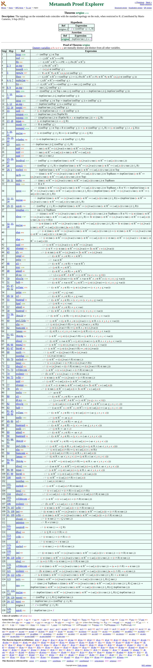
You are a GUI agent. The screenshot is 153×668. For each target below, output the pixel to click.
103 (9, 497)
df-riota (105, 650)
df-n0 (111, 655)
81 (8, 411)
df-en (99, 652)
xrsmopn (43, 661)
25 (8, 159)
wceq (55, 619)
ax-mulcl (141, 631)
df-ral (52, 642)
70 (12, 359)
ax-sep (21, 631)
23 (8, 144)
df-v (100, 642)
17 (8, 121)
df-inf (12, 655)
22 (8, 141)
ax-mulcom (20, 634)
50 (8, 278)
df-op (73, 645)
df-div (92, 655)
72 (8, 366)
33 (12, 198)
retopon (19, 114)
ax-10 (123, 629)
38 (8, 226)
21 (8, 134)
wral (75, 619)
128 (9, 609)
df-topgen (55, 657)
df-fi (138, 652)
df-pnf (21, 655)
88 (12, 439)
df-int (91, 645)
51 (8, 282)
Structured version (121, 8)
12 (8, 107)
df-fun (43, 650)
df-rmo (72, 642)
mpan (18, 121)
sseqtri (19, 107)
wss (122, 619)
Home (11, 8)
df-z (120, 655)
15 (8, 110)
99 (12, 473)
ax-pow (41, 631)
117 (8, 554)
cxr (140, 622)
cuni (142, 619)
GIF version (148, 8)
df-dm (93, 647)
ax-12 (141, 629)
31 (12, 180)
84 (12, 414)
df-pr (64, 645)
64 (8, 337)
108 (12, 511)
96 (8, 462)
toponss (19, 117)
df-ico (19, 400)
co (98, 622)
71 (8, 370)
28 (8, 165)
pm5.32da (21, 320)
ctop (97, 625)
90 (8, 436)
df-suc (23, 650)
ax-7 (98, 629)
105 (9, 500)
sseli (18, 110)
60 (8, 320)
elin (18, 324)
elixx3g (19, 278)
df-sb (116, 640)
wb (18, 619)
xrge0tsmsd (84, 661)
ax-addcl (116, 631)
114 (8, 538)
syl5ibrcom (21, 370)
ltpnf (18, 303)
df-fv (95, 650)
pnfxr (18, 259)
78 (8, 388)
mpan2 (19, 344)
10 (10, 94)
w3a (44, 619)
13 (10, 104)
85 (8, 439)
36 (8, 597)
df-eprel (11, 647)
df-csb (118, 642)
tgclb (18, 175)
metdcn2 (70, 661)
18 (12, 121)
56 (12, 314)
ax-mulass (47, 634)
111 (8, 525)
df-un (136, 642)
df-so (30, 647)
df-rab (91, 642)
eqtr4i (19, 206)
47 (12, 286)
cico (43, 625)
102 (9, 487)
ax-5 (81, 629)
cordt (84, 625)
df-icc (32, 657)
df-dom (109, 652)
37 (8, 591)
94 (8, 453)
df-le (61, 655)
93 (8, 459)
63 (12, 334)
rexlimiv (20, 373)
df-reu (81, 642)
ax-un (60, 631)
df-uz (130, 655)
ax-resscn (82, 631)
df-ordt (67, 657)
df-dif (127, 642)
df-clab (143, 640)
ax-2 (51, 629)
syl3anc (19, 287)
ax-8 (106, 629)
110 (8, 551)
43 (8, 252)
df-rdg (63, 652)
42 (8, 248)
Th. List (28, 8)
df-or (53, 640)
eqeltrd (19, 546)
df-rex (62, 642)
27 (8, 162)
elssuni (19, 518)
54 (12, 296)
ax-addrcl (128, 631)
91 (8, 442)
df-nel (43, 642)
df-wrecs (42, 652)
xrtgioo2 (113, 661)
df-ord (141, 647)
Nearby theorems (146, 4)
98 (12, 470)
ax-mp (19, 65)
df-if (37, 645)
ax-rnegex (107, 634)
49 (8, 288)
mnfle (19, 417)
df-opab (119, 645)
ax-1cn (94, 631)
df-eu (134, 640)
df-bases (120, 657)
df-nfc (25, 642)
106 (9, 503)
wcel (66, 619)
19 (12, 138)
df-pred (131, 647)
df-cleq (5, 642)
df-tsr (87, 657)
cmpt (28, 622)
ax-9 (114, 629)
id (17, 541)
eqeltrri (19, 169)
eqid (18, 148)
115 (8, 545)
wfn (59, 622)
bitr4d (19, 348)
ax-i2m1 (71, 634)
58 (8, 310)
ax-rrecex (120, 634)
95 (12, 459)
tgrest (18, 191)
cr (106, 622)
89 (8, 432)
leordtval (20, 160)
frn (17, 84)
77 (8, 385)
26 (12, 159)
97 (8, 473)
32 (8, 198)
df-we (47, 647)
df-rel (65, 647)
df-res (111, 647)
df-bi (37, 640)
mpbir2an (20, 80)
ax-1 (46, 629)
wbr (17, 622)
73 (12, 370)
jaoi (18, 511)
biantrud (20, 299)
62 (8, 327)
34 (8, 201)
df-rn (103, 647)
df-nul (28, 645)
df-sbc (108, 642)
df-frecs (32, 652)
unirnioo (20, 522)
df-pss (19, 645)
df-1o (73, 652)
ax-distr (60, 634)
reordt (19, 124)
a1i (17, 263)
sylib (18, 536)
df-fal (89, 640)
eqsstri (19, 597)
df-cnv (75, 647)
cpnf (117, 622)
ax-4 (73, 629)
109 (12, 515)
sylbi (18, 377)
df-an (45, 640)
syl (17, 296)
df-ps (77, 657)
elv (17, 252)
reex (18, 184)
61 (8, 334)
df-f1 (69, 650)
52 (12, 288)
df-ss (10, 645)
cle (13, 625)
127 (12, 601)
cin (113, 619)
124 (12, 591)
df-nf (107, 640)
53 (8, 314)
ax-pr (51, 631)
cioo (22, 625)
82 (8, 403)
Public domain (82, 665)
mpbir (19, 180)
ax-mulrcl (6, 634)
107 (12, 507)
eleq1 (18, 561)
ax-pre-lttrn (14, 636)
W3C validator (146, 665)
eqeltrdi (19, 359)
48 (8, 271)
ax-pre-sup (60, 636)
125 (9, 593)
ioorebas (20, 355)
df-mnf (32, 655)
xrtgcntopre (99, 661)
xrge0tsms (57, 661)
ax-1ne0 (83, 634)
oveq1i (19, 165)
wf (70, 622)
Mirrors (3, 8)
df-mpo (136, 650)
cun (103, 619)
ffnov (18, 76)
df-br (110, 645)
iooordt (19, 69)
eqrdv (18, 352)
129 (9, 611)
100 (9, 477)
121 (9, 571)
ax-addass (34, 634)
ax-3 (57, 629)
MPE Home (19, 8)
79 (8, 507)
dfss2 (18, 532)
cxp (38, 622)
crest (55, 625)
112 (8, 528)
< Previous (139, 2)
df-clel (15, 642)
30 (8, 180)
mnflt (18, 428)
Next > (149, 2)
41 (8, 515)
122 (12, 575)
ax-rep (11, 631)
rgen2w (19, 72)
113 (8, 535)
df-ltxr (51, 655)
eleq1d (19, 366)
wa (27, 619)
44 (8, 377)
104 (9, 494)
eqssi (18, 601)
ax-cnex (70, 631)
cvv (93, 619)
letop (18, 54)
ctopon (112, 625)
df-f (60, 650)
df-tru (80, 640)
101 (9, 484)
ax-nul (31, 631)
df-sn (55, 645)
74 (8, 373)
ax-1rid (95, 634)
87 (8, 425)
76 (8, 511)
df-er (90, 652)
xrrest (31, 661)
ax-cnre (132, 634)
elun (18, 232)
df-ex (98, 640)
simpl (18, 256)
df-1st (11, 652)
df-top (96, 657)
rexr (18, 267)
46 (8, 263)
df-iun (100, 645)
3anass (19, 331)
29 (8, 206)
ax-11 (132, 629)
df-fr (39, 647)
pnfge (18, 292)
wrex (84, 619)
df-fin (130, 652)
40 (8, 557)
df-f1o (86, 650)
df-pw (46, 645)
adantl (19, 271)
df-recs (54, 652)
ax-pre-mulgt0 (45, 636)
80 (8, 396)
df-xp (56, 647)
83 (8, 407)
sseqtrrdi (20, 527)
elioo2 (19, 341)
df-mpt (129, 645)
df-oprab (125, 650)
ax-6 (90, 629)
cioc (33, 625)
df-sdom (119, 652)
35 (12, 206)
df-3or (61, 640)
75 (12, 377)
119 (8, 564)
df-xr (42, 655)
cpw (132, 619)
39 (8, 575)
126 (12, 597)
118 (12, 557)
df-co (84, 647)
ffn (17, 62)
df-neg (81, 655)
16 (8, 138)
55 (8, 299)
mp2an (19, 95)
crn (49, 622)
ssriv (18, 144)
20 (10, 132)
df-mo (124, 640)
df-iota (33, 650)
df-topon (108, 657)
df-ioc (19, 274)
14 (12, 107)
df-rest (43, 657)
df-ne (34, 642)
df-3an (70, 640)
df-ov (115, 650)
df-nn (102, 655)
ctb (130, 625)
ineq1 (18, 363)
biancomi (20, 327)
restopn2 (20, 128)
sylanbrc (20, 139)
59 (8, 317)
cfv (77, 622)
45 (8, 286)
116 (8, 547)
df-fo (77, 650)
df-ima (121, 647)
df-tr (139, 645)
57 (8, 307)
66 (12, 344)
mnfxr (19, 392)
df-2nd (21, 652)
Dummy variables (41, 47)
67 (12, 348)
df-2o (82, 652)
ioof (18, 58)
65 (8, 348)
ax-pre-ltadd (30, 636)
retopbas (20, 210)
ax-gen (64, 629)
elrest (18, 216)
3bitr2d (19, 315)
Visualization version (135, 8)
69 (8, 359)
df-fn (52, 650)
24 (8, 601)
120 (9, 567)
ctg (69, 625)
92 (8, 446)
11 (8, 97)
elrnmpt (20, 248)
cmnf (129, 622)
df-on (5, 650)
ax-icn (104, 631)
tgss (18, 91)
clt (3, 625)
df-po (21, 647)
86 (12, 421)
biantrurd (20, 425)
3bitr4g (19, 336)
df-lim (14, 650)
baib (18, 282)
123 (9, 579)
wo (35, 619)
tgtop (18, 100)
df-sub (71, 655)
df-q (139, 655)
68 (8, 352)
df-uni (82, 645)
